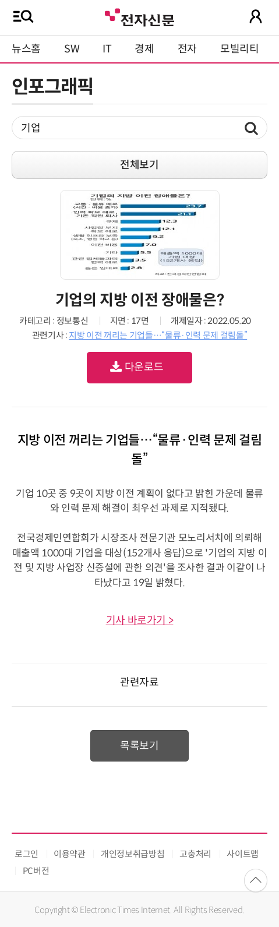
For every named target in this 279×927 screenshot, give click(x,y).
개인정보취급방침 (132, 853)
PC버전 (36, 870)
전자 (187, 49)
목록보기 (139, 745)
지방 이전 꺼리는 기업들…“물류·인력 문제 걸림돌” (158, 335)
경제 (144, 49)
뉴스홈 (26, 49)
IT (107, 49)
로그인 (26, 853)
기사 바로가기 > (140, 620)
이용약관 (70, 853)
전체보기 (139, 164)
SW (71, 49)
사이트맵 (243, 853)
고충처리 (195, 853)
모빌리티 (239, 49)
